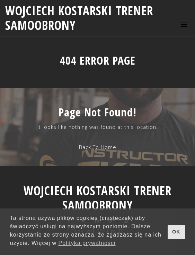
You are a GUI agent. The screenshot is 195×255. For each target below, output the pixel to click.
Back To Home (97, 146)
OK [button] (176, 232)
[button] (182, 24)
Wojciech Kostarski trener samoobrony (79, 17)
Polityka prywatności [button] (87, 243)
